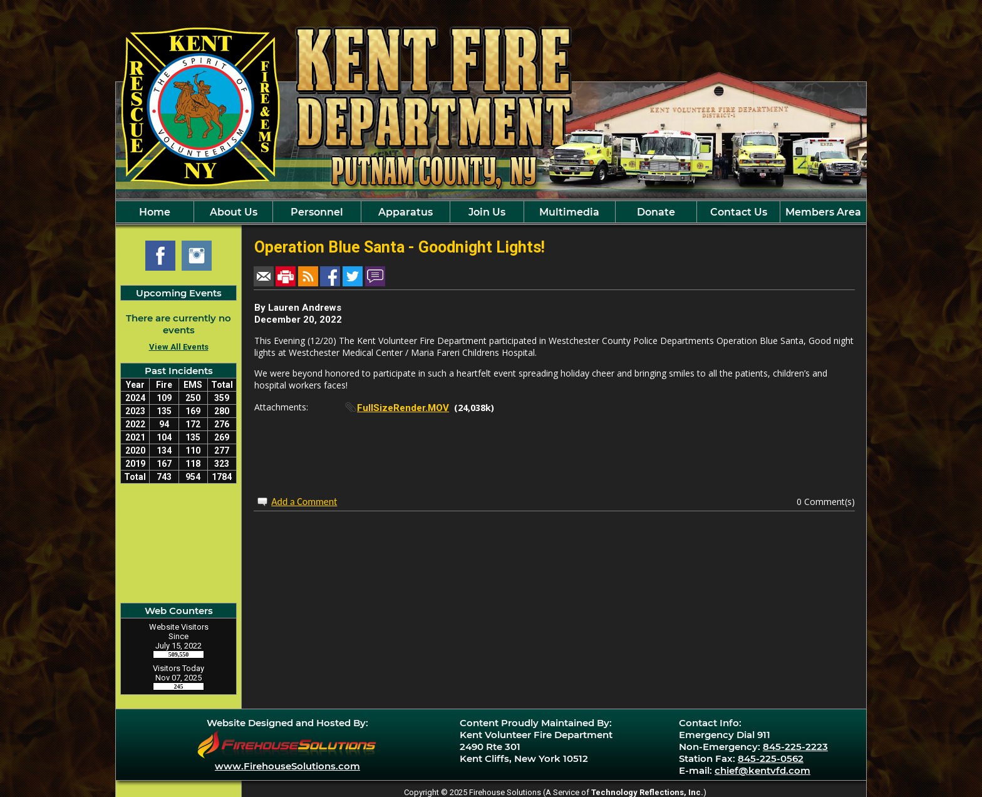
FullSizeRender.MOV (403, 408)
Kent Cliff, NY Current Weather (178, 543)
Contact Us (738, 212)
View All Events (179, 347)
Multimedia (569, 212)
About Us (233, 212)
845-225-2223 (795, 747)
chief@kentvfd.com (762, 770)
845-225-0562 (771, 758)
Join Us (486, 212)
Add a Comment (304, 502)
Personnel (317, 212)
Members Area (823, 212)
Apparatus (405, 212)
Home (154, 212)
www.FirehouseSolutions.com (287, 766)
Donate (656, 212)
